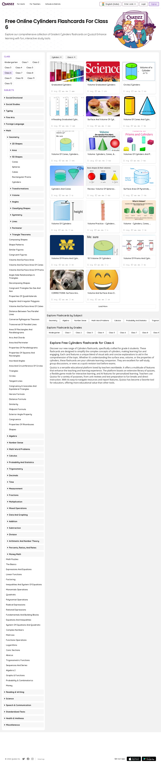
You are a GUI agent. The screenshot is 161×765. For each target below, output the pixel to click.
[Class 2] (79, 333)
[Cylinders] (56, 57)
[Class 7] (134, 333)
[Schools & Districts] (52, 4)
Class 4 (18, 67)
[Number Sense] (80, 320)
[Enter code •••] (130, 4)
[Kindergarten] (54, 333)
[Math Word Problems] (100, 320)
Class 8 (30, 73)
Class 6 (8, 73)
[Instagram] (32, 759)
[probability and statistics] (136, 320)
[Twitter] (23, 759)
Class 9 (8, 78)
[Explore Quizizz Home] (8, 4)
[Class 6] (71, 57)
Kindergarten (11, 62)
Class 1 (25, 62)
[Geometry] (53, 320)
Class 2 (35, 62)
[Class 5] (112, 333)
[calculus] (117, 320)
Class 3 (8, 67)
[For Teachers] (35, 4)
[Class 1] (68, 333)
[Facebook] (28, 759)
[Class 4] (101, 333)
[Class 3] (90, 333)
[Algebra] (65, 320)
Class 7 (19, 73)
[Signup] (154, 4)
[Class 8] (145, 333)
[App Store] (134, 759)
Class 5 (29, 67)
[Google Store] (149, 759)
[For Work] (21, 4)
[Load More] (103, 306)
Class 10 (19, 78)
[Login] (143, 4)
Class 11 (30, 78)
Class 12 (8, 83)
